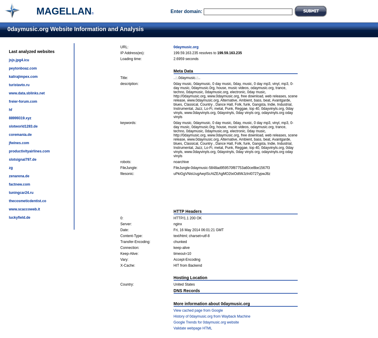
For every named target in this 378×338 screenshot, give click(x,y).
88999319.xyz (20, 118)
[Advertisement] (209, 192)
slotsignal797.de (22, 159)
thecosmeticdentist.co (27, 201)
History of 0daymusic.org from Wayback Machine (212, 316)
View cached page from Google (198, 310)
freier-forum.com (23, 101)
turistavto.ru (19, 85)
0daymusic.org (186, 47)
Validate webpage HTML (193, 328)
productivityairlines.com (29, 151)
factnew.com (19, 184)
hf (10, 110)
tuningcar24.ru (21, 193)
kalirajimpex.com (23, 77)
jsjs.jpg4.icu (19, 60)
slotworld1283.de (23, 126)
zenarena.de (19, 176)
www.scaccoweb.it (24, 209)
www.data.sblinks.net (27, 93)
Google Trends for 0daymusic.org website (206, 322)
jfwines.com (19, 143)
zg (11, 168)
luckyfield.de (19, 217)
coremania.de (20, 135)
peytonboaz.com (23, 68)
